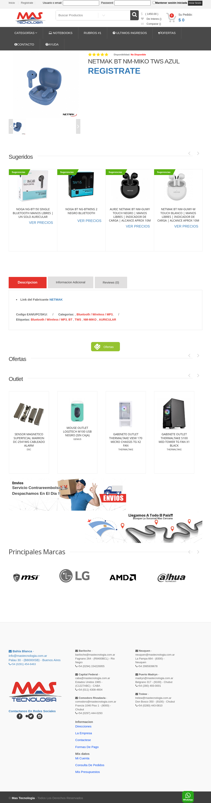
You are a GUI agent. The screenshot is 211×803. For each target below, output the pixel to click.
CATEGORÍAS (25, 33)
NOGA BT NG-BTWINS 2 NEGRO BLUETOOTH (81, 211)
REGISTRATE (114, 70)
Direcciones (83, 724)
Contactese (83, 738)
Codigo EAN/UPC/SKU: (32, 313)
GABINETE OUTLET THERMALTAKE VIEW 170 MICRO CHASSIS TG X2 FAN (173, 438)
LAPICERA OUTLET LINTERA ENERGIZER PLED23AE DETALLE (28, 431)
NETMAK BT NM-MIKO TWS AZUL (134, 61)
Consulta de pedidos (89, 763)
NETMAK (56, 298)
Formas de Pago (86, 745)
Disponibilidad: (122, 54)
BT (70, 318)
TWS (78, 318)
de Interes (151, 18)
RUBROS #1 (92, 33)
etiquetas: (23, 318)
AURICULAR (107, 318)
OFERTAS (167, 33)
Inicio (12, 2)
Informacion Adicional (74, 283)
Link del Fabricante (34, 298)
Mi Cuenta (82, 756)
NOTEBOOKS (60, 33)
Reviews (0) (115, 283)
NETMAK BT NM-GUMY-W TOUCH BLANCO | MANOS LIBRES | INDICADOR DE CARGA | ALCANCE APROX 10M (178, 214)
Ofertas (108, 345)
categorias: (66, 313)
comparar (151, 23)
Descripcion (29, 282)
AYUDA (52, 44)
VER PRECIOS (41, 223)
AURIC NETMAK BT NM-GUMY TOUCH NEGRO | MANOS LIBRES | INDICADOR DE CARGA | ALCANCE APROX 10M (130, 214)
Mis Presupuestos (87, 770)
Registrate (27, 2)
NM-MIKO (90, 318)
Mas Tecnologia (23, 796)
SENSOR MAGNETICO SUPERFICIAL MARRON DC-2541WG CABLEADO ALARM (77, 438)
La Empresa (83, 731)
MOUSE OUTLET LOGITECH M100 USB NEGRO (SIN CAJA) (125, 429)
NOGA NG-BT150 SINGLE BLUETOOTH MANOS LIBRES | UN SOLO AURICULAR (33, 212)
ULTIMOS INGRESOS (130, 33)
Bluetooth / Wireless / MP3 (95, 313)
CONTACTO (24, 44)
